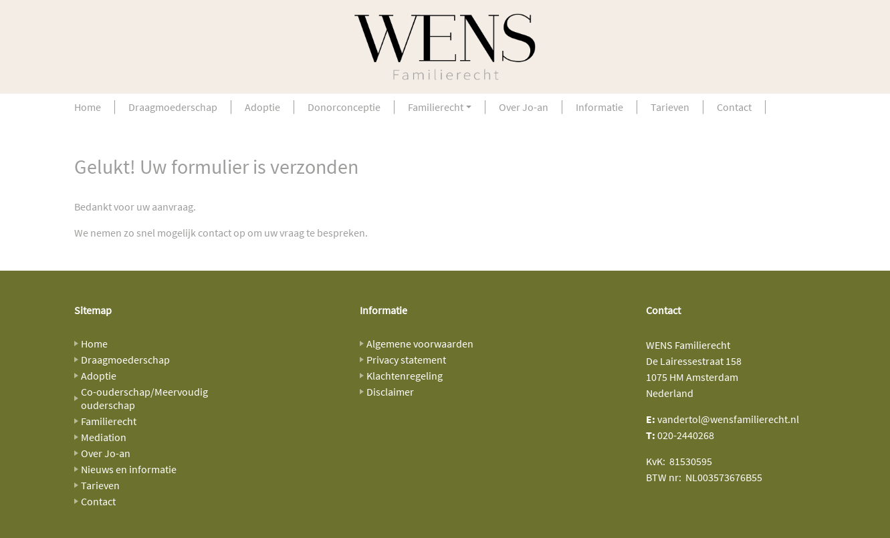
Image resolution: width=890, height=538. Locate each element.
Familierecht (435, 107)
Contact (734, 107)
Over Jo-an (523, 107)
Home (87, 107)
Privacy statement (406, 359)
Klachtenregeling (404, 375)
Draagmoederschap (172, 107)
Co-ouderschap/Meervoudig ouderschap (144, 398)
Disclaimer (390, 391)
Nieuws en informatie (129, 469)
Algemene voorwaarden (419, 343)
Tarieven (670, 107)
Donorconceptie (344, 107)
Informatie (599, 107)
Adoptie (262, 107)
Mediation (103, 437)
